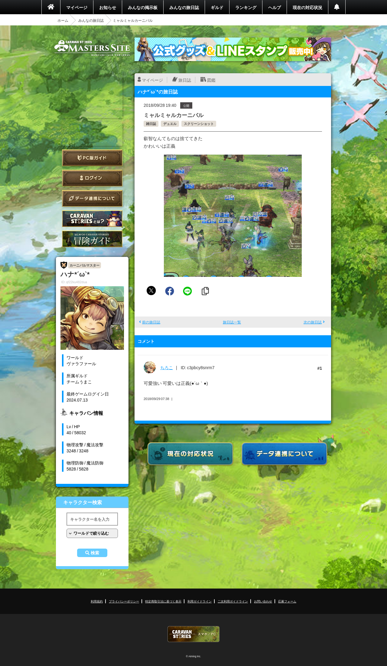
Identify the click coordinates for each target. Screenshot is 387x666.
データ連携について (92, 198)
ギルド (217, 7)
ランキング (245, 7)
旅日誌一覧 (232, 322)
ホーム (62, 20)
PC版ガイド (92, 157)
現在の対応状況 (307, 7)
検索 (95, 553)
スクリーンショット (199, 123)
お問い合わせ (263, 601)
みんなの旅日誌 (184, 7)
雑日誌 (151, 123)
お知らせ (107, 7)
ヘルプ (274, 7)
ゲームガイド (92, 239)
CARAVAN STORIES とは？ (92, 218)
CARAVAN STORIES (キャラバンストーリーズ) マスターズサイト (92, 48)
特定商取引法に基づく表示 (163, 601)
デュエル (170, 123)
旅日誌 (184, 80)
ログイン (92, 178)
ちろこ (166, 367)
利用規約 (97, 601)
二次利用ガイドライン (233, 601)
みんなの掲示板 (143, 7)
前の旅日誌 (151, 322)
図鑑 (211, 80)
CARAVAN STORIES (193, 634)
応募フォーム (287, 601)
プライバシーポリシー (124, 601)
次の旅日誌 (313, 322)
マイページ (76, 7)
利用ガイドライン (199, 601)
